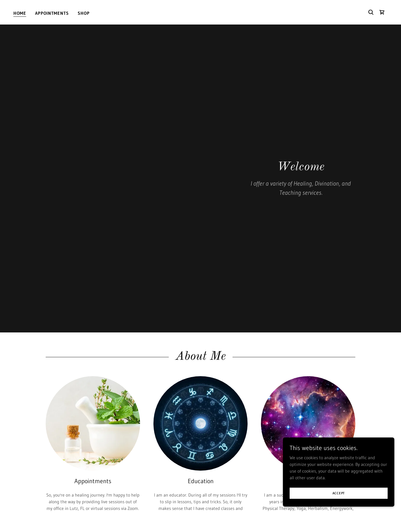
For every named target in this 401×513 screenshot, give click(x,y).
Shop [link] (84, 13)
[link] (382, 12)
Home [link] (19, 13)
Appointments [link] (52, 13)
